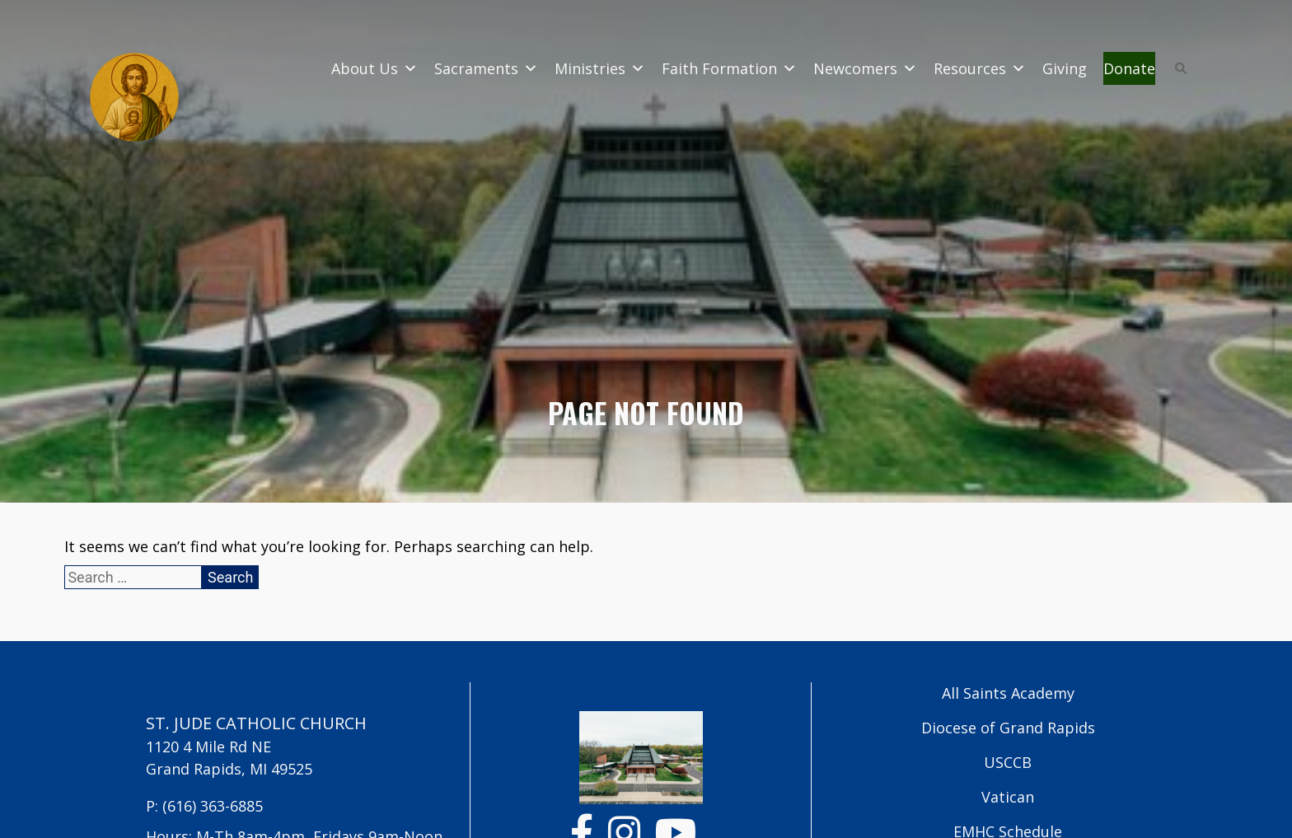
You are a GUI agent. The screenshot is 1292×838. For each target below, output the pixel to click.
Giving (1064, 68)
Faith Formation (729, 68)
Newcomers (865, 68)
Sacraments (486, 68)
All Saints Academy (1008, 693)
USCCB (1008, 762)
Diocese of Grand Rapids (1008, 727)
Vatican (1007, 797)
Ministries (600, 68)
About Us (374, 68)
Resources (980, 68)
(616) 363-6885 (212, 806)
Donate (1129, 68)
